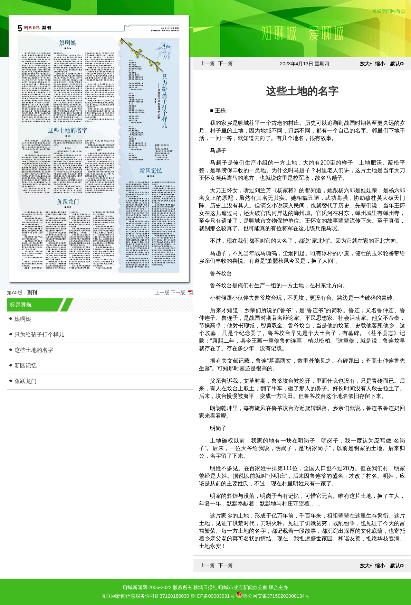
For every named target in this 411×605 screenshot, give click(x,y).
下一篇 (225, 63)
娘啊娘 (23, 319)
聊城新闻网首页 (388, 11)
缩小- (380, 63)
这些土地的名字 (34, 350)
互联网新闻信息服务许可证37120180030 (145, 596)
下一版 (178, 292)
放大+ (366, 63)
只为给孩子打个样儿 (39, 334)
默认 (397, 63)
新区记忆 (26, 366)
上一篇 (207, 63)
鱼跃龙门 (26, 381)
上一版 (162, 292)
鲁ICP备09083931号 (213, 596)
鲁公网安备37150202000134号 (272, 594)
